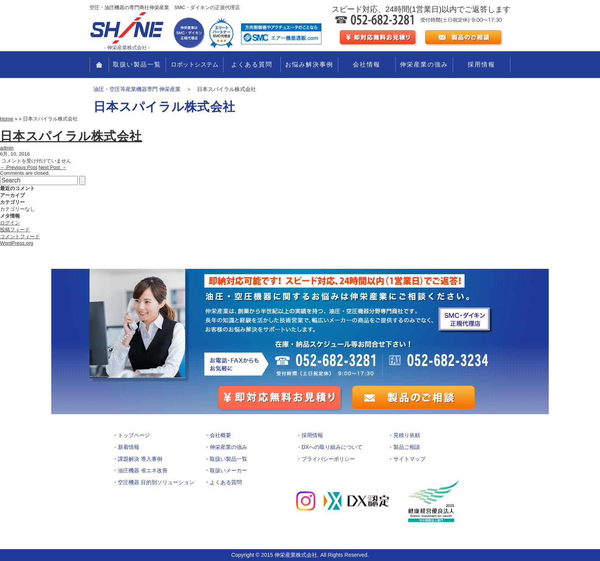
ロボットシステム (194, 64)
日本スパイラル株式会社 (71, 136)
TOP (99, 64)
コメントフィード (20, 236)
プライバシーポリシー (328, 459)
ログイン (10, 223)
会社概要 (220, 435)
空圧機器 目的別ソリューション (156, 482)
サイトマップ (409, 459)
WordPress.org (16, 243)
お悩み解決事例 (309, 64)
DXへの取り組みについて (332, 447)
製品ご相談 (406, 447)
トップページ (134, 435)
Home (6, 119)
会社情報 (366, 64)
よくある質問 (251, 64)
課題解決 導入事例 (140, 459)
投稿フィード (15, 230)
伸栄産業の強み (424, 64)
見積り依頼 (406, 435)
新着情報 (128, 447)
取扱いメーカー (228, 470)
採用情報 (481, 64)
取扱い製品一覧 (137, 64)
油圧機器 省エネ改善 (143, 470)
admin (6, 148)
